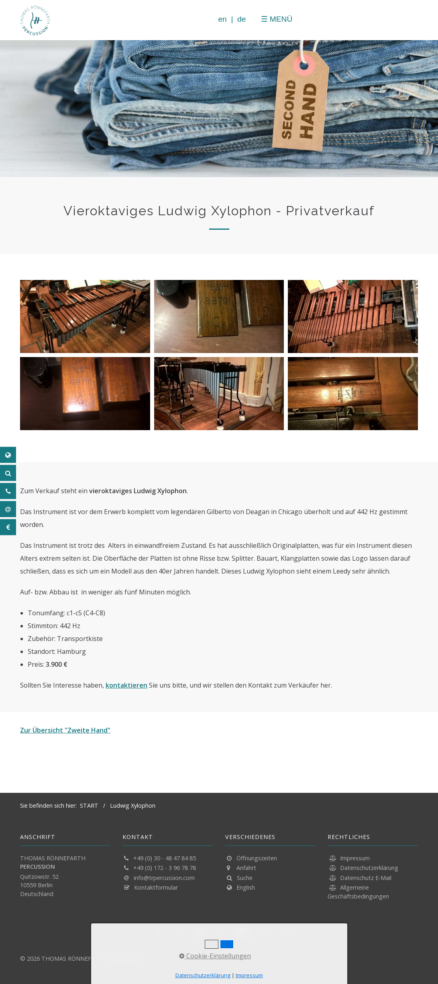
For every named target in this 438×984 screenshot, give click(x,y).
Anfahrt (246, 868)
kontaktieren (126, 685)
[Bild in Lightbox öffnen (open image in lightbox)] (85, 316)
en (220, 19)
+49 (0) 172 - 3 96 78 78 (164, 868)
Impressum (355, 858)
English (245, 887)
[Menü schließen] (253, 19)
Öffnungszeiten (256, 858)
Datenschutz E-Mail (365, 878)
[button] (159, 932)
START (89, 805)
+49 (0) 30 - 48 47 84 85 (164, 858)
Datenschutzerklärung (369, 868)
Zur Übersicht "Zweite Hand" (65, 730)
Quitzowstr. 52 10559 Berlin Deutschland (39, 885)
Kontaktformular (156, 887)
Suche (245, 878)
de (240, 19)
